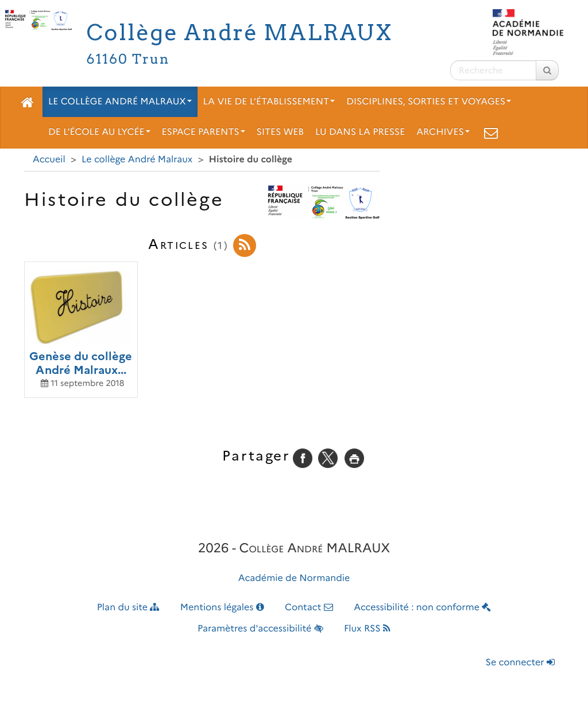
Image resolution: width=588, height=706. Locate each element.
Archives (443, 132)
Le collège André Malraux (120, 101)
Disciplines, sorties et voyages (428, 101)
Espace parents (203, 132)
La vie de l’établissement (269, 101)
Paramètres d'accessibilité (260, 628)
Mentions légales (222, 607)
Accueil (49, 159)
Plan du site (128, 607)
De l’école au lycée (99, 132)
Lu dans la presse (360, 132)
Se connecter (520, 662)
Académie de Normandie (294, 578)
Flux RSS (367, 628)
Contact (309, 607)
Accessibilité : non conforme (422, 607)
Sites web (280, 132)
